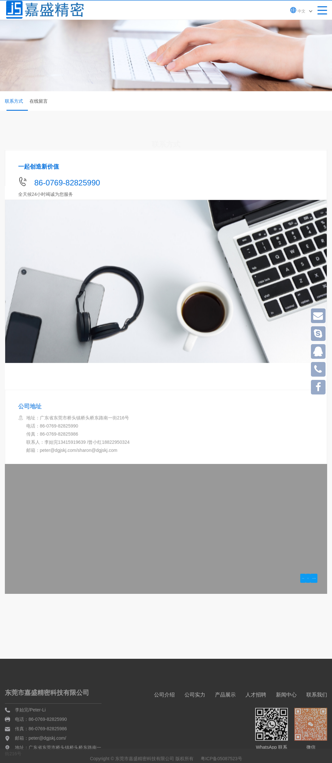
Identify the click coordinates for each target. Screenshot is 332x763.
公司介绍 (164, 718)
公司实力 (194, 718)
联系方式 (15, 105)
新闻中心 (286, 718)
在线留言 (39, 102)
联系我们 (316, 718)
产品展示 (225, 718)
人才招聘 (255, 718)
